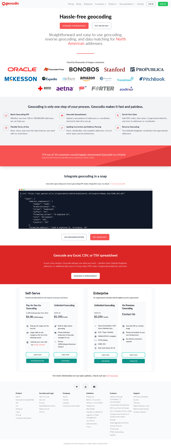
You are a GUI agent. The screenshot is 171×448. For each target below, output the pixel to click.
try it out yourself (118, 184)
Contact (140, 4)
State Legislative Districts (119, 423)
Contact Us (133, 361)
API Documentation (74, 237)
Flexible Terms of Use (19, 127)
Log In (150, 4)
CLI (17, 406)
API (17, 403)
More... (89, 427)
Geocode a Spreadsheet (74, 26)
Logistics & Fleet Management (92, 416)
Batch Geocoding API (19, 114)
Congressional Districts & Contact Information (119, 415)
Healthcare (90, 406)
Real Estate (90, 409)
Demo (78, 4)
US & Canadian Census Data (121, 411)
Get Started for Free (37, 361)
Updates (66, 403)
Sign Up (163, 4)
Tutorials (136, 403)
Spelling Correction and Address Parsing (83, 127)
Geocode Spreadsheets (76, 114)
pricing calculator (39, 345)
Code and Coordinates (71, 406)
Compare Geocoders (23, 418)
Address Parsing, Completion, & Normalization (116, 399)
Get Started (65, 361)
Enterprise (88, 4)
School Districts (116, 426)
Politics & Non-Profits (94, 403)
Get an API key (102, 26)
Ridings (112, 420)
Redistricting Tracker (141, 409)
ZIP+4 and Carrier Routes (119, 408)
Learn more (37, 355)
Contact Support (139, 412)
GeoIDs (113, 435)
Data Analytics (91, 424)
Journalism (90, 421)
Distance (19, 409)
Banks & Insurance (93, 400)
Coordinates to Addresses (119, 405)
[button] (100, 3)
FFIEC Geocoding (116, 432)
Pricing (71, 4)
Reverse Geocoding (130, 127)
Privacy (42, 403)
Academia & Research (94, 412)
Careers (66, 400)
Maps (18, 412)
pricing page (112, 375)
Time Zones (114, 429)
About (65, 397)
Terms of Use (44, 397)
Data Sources (44, 409)
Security (42, 400)
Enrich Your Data (129, 114)
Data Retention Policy (47, 406)
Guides (136, 400)
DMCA (41, 412)
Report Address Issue (141, 406)
